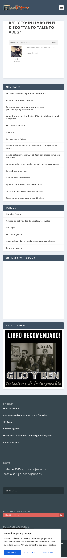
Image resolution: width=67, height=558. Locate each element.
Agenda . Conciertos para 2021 (20, 100)
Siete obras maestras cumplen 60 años (25, 198)
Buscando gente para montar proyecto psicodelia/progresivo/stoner (25, 108)
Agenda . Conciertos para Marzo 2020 (24, 184)
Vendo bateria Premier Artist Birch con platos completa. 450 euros (33, 156)
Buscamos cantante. (16, 125)
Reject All (30, 552)
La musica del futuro (16, 139)
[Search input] (31, 515)
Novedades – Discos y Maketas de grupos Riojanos (30, 241)
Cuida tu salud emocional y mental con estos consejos (32, 164)
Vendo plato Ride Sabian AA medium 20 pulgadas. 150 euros (32, 146)
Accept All (48, 552)
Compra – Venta (14, 248)
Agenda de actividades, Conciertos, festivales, (28, 221)
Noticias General (14, 214)
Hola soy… (11, 132)
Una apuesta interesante (18, 177)
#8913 (54, 42)
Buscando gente (14, 234)
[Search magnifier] (61, 515)
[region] (30, 544)
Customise (12, 552)
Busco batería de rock (16, 171)
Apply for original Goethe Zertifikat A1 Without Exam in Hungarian (33, 117)
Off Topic (10, 227)
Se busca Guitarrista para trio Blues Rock (26, 93)
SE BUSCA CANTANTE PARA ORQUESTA (24, 191)
